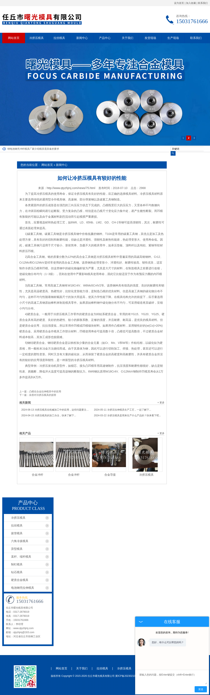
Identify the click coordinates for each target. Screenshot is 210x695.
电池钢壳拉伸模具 (22, 587)
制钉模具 (17, 564)
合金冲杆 (37, 474)
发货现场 (150, 38)
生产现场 (173, 38)
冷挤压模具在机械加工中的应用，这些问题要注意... (55, 409)
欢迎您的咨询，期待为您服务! (172, 632)
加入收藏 (191, 3)
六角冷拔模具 (19, 541)
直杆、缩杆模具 (21, 556)
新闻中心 (82, 38)
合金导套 (110, 474)
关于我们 (127, 38)
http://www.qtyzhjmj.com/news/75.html (71, 188)
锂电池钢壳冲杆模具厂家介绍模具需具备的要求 (33, 148)
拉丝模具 (59, 38)
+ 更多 (161, 402)
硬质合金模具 (19, 580)
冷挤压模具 (36, 38)
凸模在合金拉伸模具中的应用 (45, 391)
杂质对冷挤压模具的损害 (42, 395)
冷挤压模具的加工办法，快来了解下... (48, 415)
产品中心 (105, 38)
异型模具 (17, 548)
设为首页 (179, 3)
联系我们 (203, 3)
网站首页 (13, 38)
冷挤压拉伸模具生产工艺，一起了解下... (122, 409)
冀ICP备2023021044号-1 (129, 676)
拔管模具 (17, 533)
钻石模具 (17, 572)
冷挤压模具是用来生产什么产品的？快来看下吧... (127, 415)
